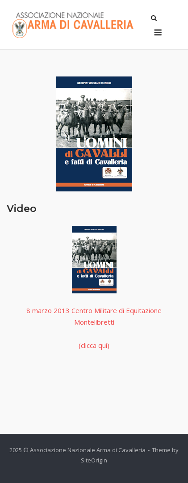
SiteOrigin (94, 460)
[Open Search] (154, 19)
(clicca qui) (94, 345)
